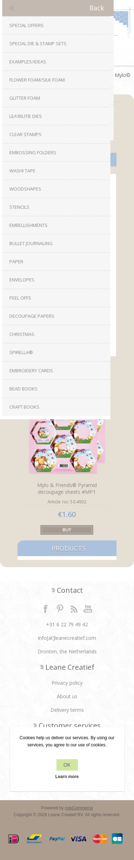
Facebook (46, 608)
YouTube (88, 608)
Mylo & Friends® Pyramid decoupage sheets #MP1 (67, 488)
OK (66, 765)
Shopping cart (76, 57)
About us (67, 696)
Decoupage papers (48, 75)
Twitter (60, 608)
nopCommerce (79, 807)
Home (11, 75)
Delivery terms (67, 709)
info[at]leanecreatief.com (67, 637)
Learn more (67, 776)
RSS (74, 608)
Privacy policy (67, 682)
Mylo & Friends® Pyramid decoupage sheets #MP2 (67, 304)
